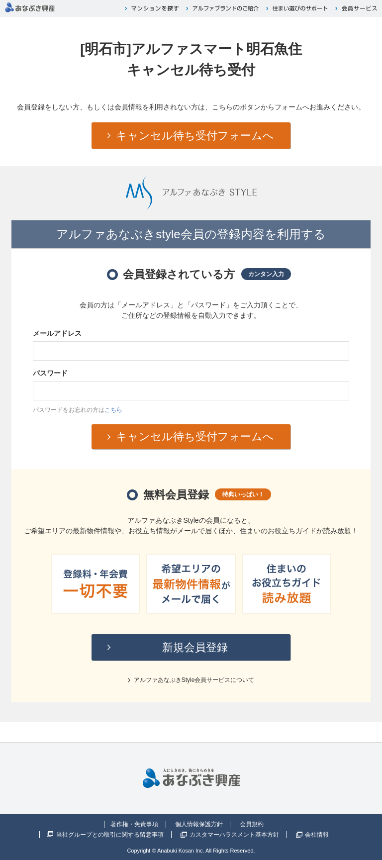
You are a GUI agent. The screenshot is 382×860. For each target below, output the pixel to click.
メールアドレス (57, 333)
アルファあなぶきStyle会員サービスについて (194, 679)
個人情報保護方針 (199, 824)
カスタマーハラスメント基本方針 (234, 834)
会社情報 (317, 834)
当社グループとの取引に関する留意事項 (110, 834)
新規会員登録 (195, 647)
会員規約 (252, 824)
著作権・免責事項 (134, 824)
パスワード (50, 373)
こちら (113, 409)
